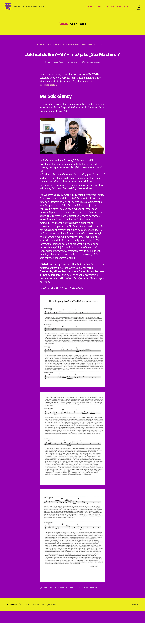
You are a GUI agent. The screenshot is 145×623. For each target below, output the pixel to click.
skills (126, 8)
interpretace (73, 49)
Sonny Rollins (83, 600)
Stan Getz (94, 600)
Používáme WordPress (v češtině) (42, 616)
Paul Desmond (71, 600)
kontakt (91, 8)
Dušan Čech (58, 74)
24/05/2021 (74, 74)
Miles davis (60, 600)
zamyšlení (106, 49)
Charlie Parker (48, 600)
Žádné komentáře (93, 74)
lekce (100, 8)
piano (119, 8)
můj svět (110, 8)
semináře (94, 49)
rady (84, 49)
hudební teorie (40, 49)
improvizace (57, 49)
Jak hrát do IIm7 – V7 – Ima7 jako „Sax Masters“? (72, 61)
